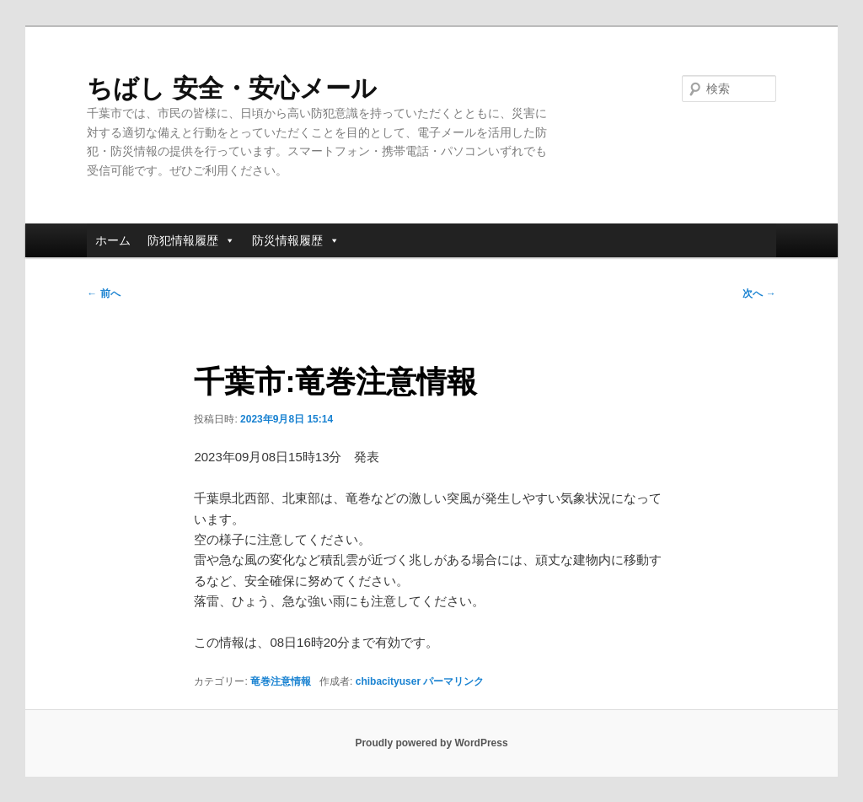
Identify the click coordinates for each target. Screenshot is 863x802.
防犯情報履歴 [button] (191, 240)
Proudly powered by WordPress (431, 743)
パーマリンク (453, 681)
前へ (103, 293)
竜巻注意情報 (280, 681)
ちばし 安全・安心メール (231, 88)
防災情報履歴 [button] (296, 240)
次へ (758, 293)
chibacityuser (388, 681)
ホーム (113, 240)
